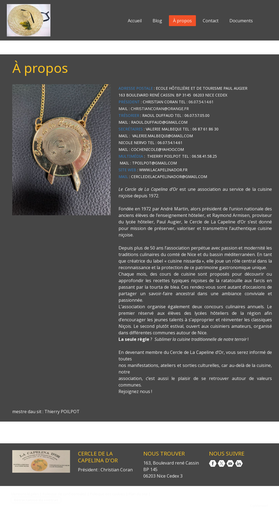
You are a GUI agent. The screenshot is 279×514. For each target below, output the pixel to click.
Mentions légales (25, 493)
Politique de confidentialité (64, 493)
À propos (182, 21)
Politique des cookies (107, 493)
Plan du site (138, 493)
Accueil (135, 21)
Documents (241, 21)
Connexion (259, 505)
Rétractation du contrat (36, 499)
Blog (157, 21)
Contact (211, 21)
